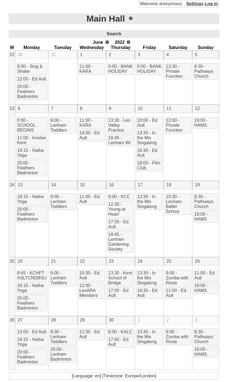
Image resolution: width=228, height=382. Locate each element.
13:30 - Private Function (174, 71)
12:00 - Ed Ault (31, 79)
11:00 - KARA (86, 69)
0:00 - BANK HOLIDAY (120, 69)
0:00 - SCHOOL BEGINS (26, 125)
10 (140, 108)
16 (111, 185)
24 (12, 185)
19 (197, 185)
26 (197, 261)
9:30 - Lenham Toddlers (58, 336)
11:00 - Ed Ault (89, 199)
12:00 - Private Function (174, 125)
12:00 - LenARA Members (88, 290)
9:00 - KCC (119, 196)
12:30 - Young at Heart (117, 209)
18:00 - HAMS (201, 216)
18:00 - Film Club (148, 165)
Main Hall (105, 19)
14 (53, 185)
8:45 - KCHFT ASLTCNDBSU (31, 275)
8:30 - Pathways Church (203, 71)
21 (53, 261)
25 (12, 261)
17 (140, 185)
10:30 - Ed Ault (89, 275)
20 (20, 261)
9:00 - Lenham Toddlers (58, 125)
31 (53, 54)
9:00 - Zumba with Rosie (177, 278)
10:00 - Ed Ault (147, 123)
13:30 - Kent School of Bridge (120, 278)
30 (20, 54)
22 (12, 54)
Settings (194, 3)
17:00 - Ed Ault (118, 293)
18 (168, 185)
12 (197, 108)
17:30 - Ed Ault (118, 224)
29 (82, 320)
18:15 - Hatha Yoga (30, 153)
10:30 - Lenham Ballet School (174, 204)
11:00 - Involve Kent (31, 140)
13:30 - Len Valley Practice (119, 125)
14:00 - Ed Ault (89, 135)
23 (12, 108)
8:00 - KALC (120, 331)
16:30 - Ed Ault (147, 153)
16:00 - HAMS (201, 352)
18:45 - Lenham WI (119, 140)
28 (53, 320)
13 (20, 185)
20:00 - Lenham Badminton (61, 354)
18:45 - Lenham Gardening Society (118, 241)
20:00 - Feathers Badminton (27, 91)
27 (20, 320)
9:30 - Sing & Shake (30, 69)
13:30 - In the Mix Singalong (146, 138)
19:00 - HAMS (201, 123)
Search (114, 33)
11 (168, 108)
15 (82, 185)
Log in (211, 3)
